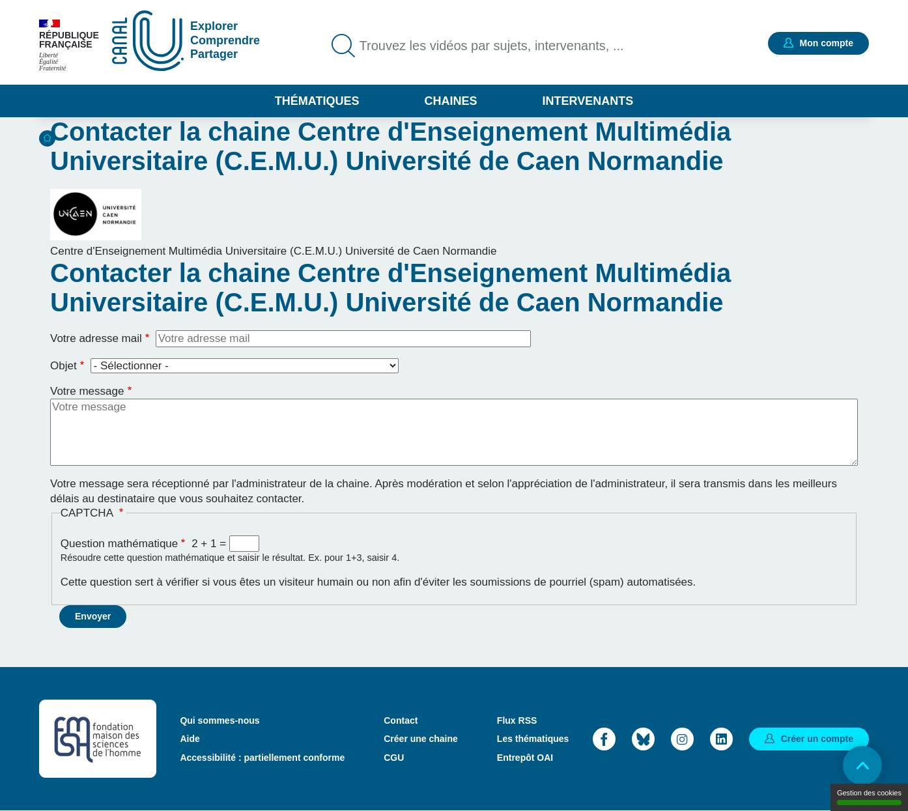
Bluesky (643, 739)
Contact (401, 720)
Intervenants (588, 100)
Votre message (87, 391)
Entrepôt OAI (525, 757)
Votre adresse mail (96, 338)
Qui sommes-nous (219, 720)
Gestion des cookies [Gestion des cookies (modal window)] (869, 797)
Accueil (47, 138)
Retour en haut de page (862, 765)
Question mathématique (119, 543)
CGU (394, 757)
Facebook (604, 739)
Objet (63, 366)
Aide (189, 738)
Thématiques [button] (317, 100)
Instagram (682, 739)
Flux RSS (517, 720)
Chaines (450, 100)
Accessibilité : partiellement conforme (262, 757)
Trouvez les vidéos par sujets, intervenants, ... (492, 45)
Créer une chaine (421, 738)
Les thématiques (533, 738)
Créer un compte (817, 738)
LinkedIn (721, 739)
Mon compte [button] (826, 43)
